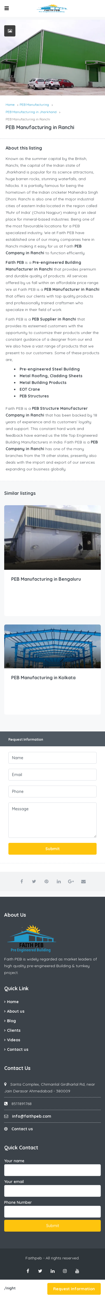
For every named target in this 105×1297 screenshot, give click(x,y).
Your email (52, 1188)
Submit (52, 848)
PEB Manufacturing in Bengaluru (46, 579)
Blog (11, 1020)
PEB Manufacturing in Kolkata (43, 677)
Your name (52, 1167)
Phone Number (52, 1209)
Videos (13, 1039)
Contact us (17, 1049)
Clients (13, 1030)
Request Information (74, 1288)
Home (13, 1001)
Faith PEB (13, 959)
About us (15, 1011)
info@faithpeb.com (31, 1116)
